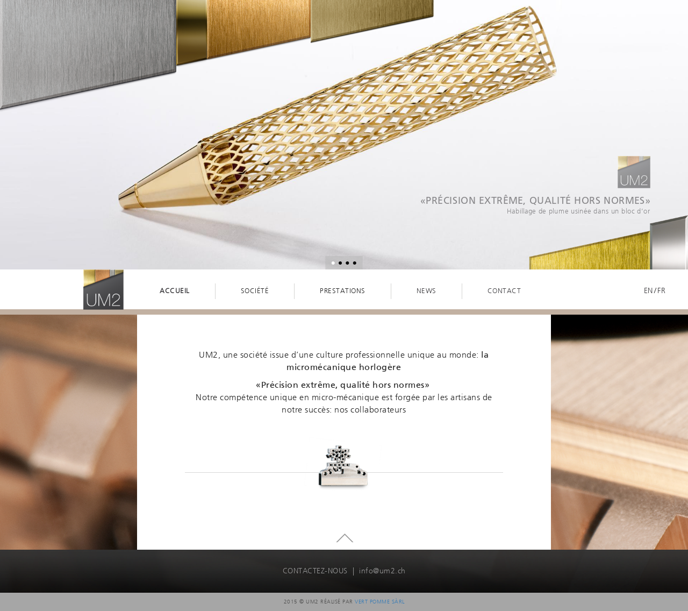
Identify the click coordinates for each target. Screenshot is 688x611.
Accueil (175, 291)
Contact (504, 291)
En (648, 290)
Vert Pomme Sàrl (380, 601)
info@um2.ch (382, 571)
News (426, 291)
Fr (661, 290)
